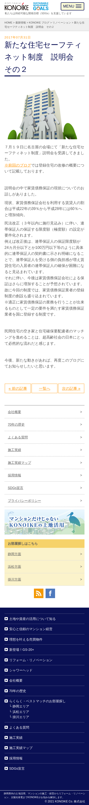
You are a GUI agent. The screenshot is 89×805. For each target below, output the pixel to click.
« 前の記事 (18, 388)
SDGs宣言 (15, 488)
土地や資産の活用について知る (32, 619)
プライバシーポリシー (24, 501)
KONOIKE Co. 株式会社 (70, 801)
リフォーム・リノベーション (30, 660)
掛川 (14, 579)
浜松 (14, 566)
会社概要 (14, 412)
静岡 (14, 554)
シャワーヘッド (21, 670)
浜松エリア (21, 712)
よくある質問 (18, 437)
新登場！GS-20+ (21, 649)
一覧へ (44, 388)
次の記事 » (71, 388)
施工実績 (14, 450)
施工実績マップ (19, 463)
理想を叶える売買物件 (25, 639)
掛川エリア (21, 717)
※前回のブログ (18, 165)
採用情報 (14, 475)
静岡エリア (21, 706)
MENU (72, 6)
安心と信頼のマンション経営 (30, 629)
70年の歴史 (16, 424)
